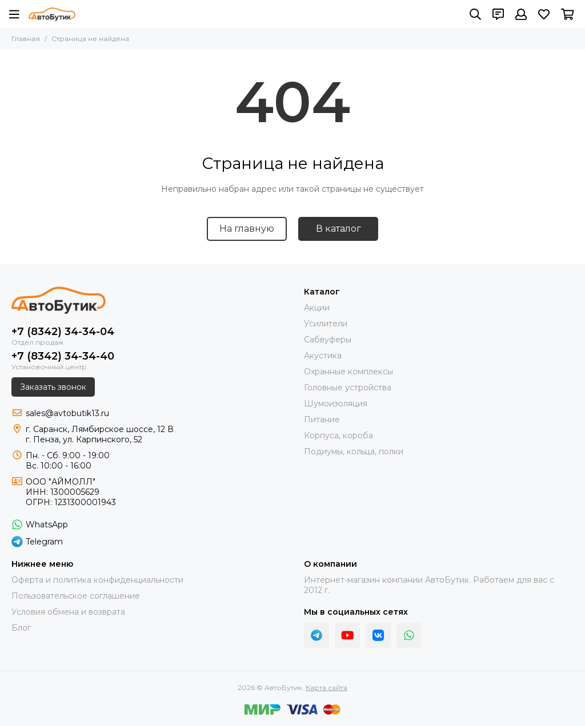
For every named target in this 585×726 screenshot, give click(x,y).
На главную (246, 228)
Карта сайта (326, 687)
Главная (25, 38)
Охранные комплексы (348, 371)
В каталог (338, 228)
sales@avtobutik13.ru (67, 413)
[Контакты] (498, 14)
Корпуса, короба (338, 435)
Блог (21, 628)
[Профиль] (521, 14)
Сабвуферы (327, 339)
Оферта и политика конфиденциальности (97, 580)
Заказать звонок (53, 387)
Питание (322, 419)
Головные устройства (347, 387)
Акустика (323, 355)
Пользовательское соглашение (75, 596)
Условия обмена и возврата (68, 612)
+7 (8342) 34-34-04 (62, 331)
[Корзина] (567, 14)
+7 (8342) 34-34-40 (62, 356)
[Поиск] (475, 14)
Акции (317, 307)
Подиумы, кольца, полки (353, 451)
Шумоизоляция (335, 403)
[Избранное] (543, 14)
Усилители (325, 323)
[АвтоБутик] (52, 14)
